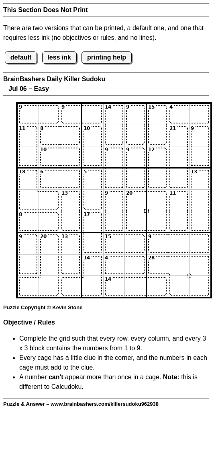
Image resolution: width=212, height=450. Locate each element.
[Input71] (28, 243)
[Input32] (49, 156)
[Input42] (49, 178)
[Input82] (49, 265)
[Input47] (157, 178)
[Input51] (28, 200)
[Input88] (178, 265)
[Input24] (92, 135)
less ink (59, 57)
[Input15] (114, 114)
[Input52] (49, 200)
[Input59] (200, 200)
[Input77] (157, 243)
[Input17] (157, 114)
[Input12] (49, 114)
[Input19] (200, 114)
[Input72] (49, 243)
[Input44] (92, 178)
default (20, 57)
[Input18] (178, 114)
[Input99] (200, 286)
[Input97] (157, 286)
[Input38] (178, 156)
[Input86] (135, 265)
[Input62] (49, 221)
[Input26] (135, 135)
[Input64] (92, 221)
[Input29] (200, 135)
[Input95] (114, 286)
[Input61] (28, 221)
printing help (106, 57)
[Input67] (157, 221)
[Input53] (70, 200)
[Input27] (157, 135)
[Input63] (70, 221)
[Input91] (28, 286)
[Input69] (200, 221)
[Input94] (92, 286)
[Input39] (200, 156)
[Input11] (28, 114)
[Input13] (70, 114)
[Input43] (70, 178)
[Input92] (49, 286)
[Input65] (114, 221)
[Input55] (114, 200)
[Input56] (135, 200)
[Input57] (157, 200)
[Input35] (114, 156)
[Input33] (70, 156)
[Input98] (178, 286)
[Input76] (135, 243)
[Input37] (157, 156)
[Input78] (178, 243)
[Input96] (135, 286)
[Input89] (200, 265)
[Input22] (49, 135)
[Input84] (92, 265)
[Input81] (28, 265)
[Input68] (178, 221)
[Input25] (114, 135)
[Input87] (157, 265)
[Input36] (135, 156)
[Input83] (70, 265)
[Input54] (92, 200)
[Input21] (28, 135)
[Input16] (135, 114)
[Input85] (114, 265)
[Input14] (92, 114)
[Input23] (70, 135)
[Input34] (92, 156)
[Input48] (178, 178)
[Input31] (28, 156)
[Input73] (70, 243)
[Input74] (92, 243)
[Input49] (200, 178)
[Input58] (178, 200)
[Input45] (114, 178)
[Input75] (114, 243)
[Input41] (28, 178)
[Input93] (70, 286)
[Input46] (135, 178)
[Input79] (200, 243)
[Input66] (135, 221)
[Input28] (178, 135)
